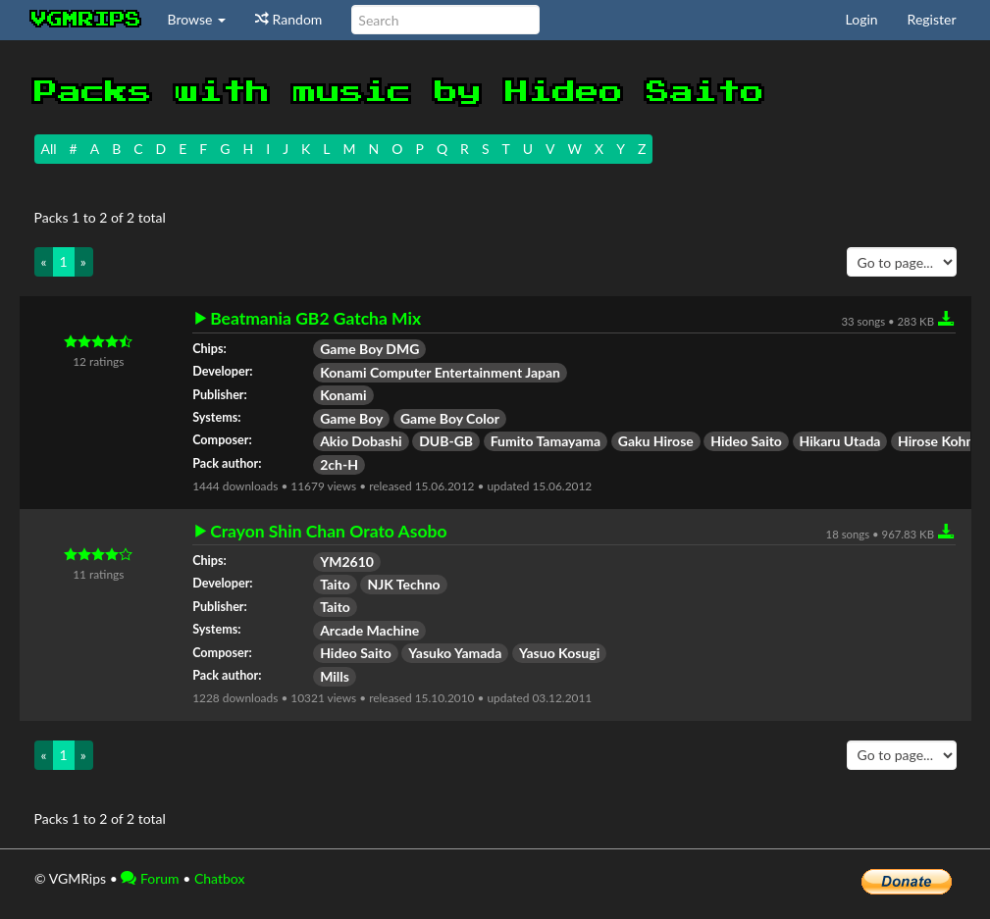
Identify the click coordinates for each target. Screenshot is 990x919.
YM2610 (347, 561)
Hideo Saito (746, 441)
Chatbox (219, 878)
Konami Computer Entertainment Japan (440, 372)
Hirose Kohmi (939, 441)
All (49, 148)
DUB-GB (446, 441)
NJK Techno (403, 584)
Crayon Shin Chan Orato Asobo (328, 531)
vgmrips (86, 19)
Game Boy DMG (369, 348)
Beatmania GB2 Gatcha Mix (315, 319)
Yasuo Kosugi (559, 652)
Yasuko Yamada (454, 652)
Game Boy (351, 418)
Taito (335, 584)
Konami (343, 394)
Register (932, 19)
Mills (334, 676)
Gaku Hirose (656, 441)
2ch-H (339, 464)
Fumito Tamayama (546, 441)
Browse (197, 19)
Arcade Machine (369, 630)
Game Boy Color (449, 418)
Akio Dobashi (360, 441)
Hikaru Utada (840, 441)
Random (288, 19)
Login (862, 19)
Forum (150, 878)
